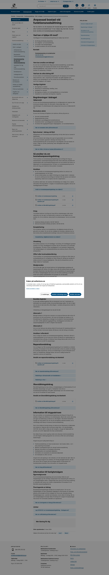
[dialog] (54, 287)
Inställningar (45, 294)
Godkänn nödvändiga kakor (59, 294)
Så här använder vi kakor (32, 288)
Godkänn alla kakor (75, 294)
